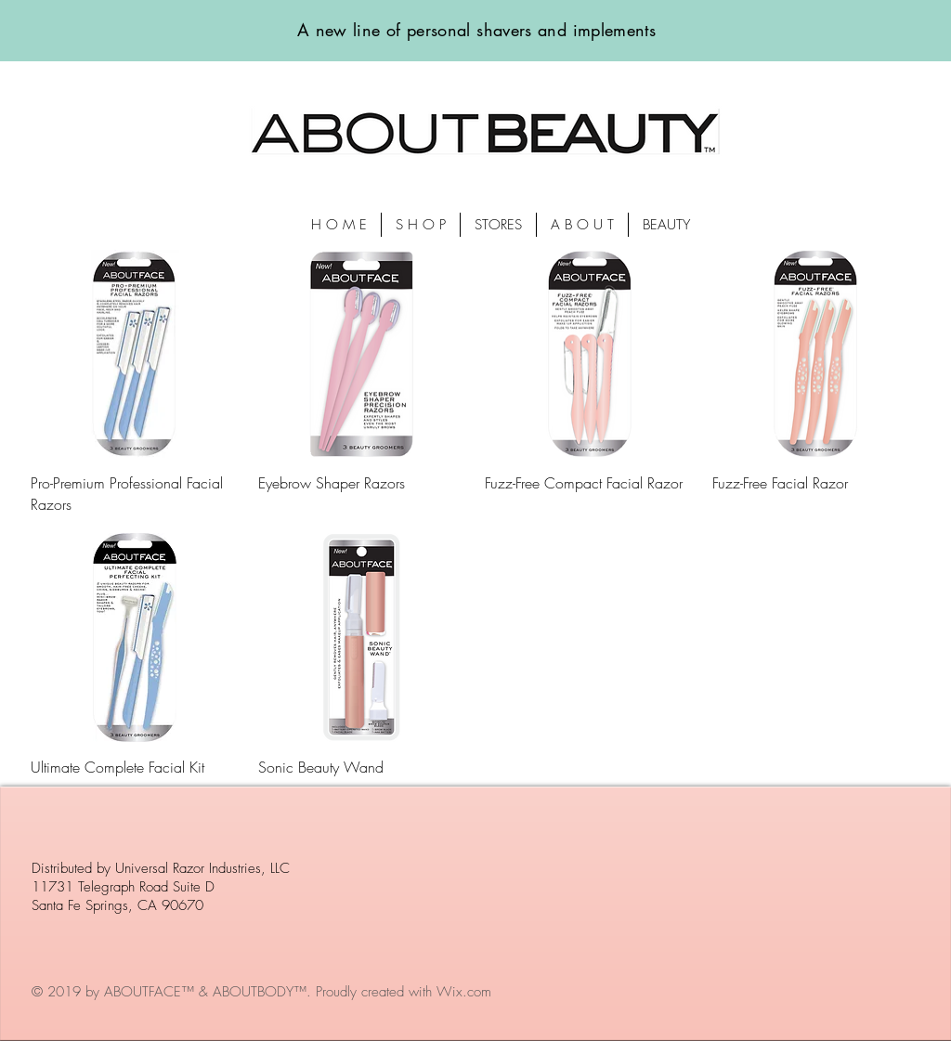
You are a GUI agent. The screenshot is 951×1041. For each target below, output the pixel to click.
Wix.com (463, 991)
